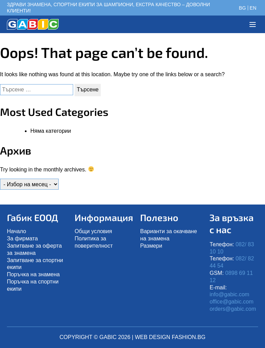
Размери (151, 246)
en (253, 8)
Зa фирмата (22, 238)
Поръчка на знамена (33, 274)
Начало (16, 231)
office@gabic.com (231, 302)
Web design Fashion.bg (170, 337)
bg (242, 8)
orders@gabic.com (232, 309)
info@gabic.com (229, 294)
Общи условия (93, 231)
